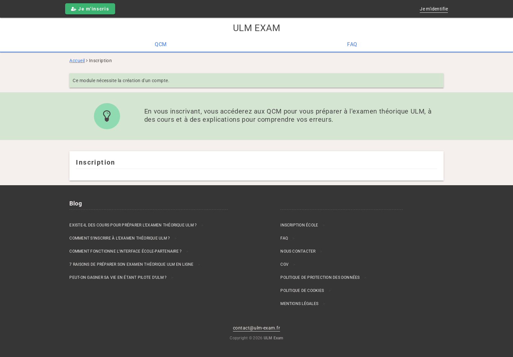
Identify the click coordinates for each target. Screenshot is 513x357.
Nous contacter (297, 251)
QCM (161, 44)
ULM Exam (256, 28)
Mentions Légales (299, 303)
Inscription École (299, 225)
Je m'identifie (434, 8)
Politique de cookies (302, 290)
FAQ (352, 44)
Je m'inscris (90, 8)
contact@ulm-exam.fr (256, 327)
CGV (284, 264)
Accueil (77, 60)
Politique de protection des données (320, 277)
